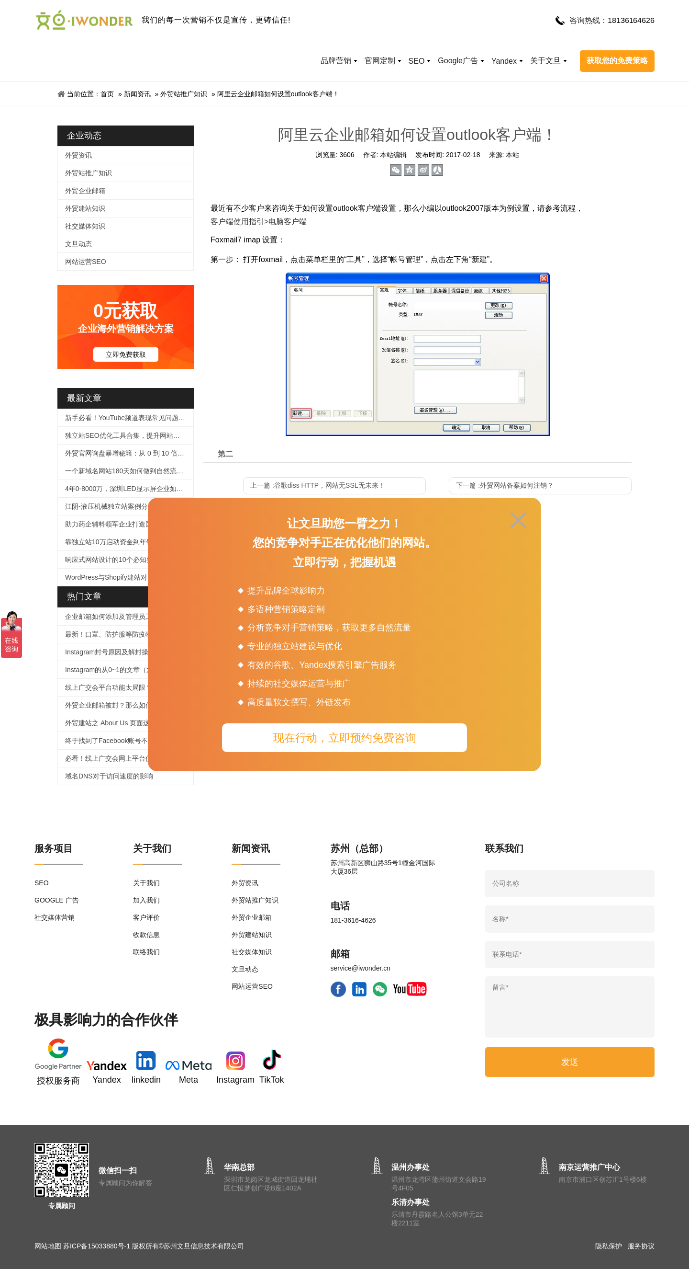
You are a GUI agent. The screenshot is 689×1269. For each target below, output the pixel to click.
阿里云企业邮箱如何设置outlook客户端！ (278, 94)
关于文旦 (545, 61)
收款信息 (146, 934)
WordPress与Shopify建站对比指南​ (116, 577)
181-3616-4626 (353, 920)
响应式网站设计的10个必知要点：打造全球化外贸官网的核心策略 (129, 559)
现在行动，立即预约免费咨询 (344, 738)
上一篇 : (317, 485)
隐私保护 (608, 1246)
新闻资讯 (137, 94)
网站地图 (47, 1246)
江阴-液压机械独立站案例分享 (110, 506)
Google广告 (458, 61)
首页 (107, 94)
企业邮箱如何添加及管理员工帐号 (115, 616)
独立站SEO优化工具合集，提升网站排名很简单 (129, 435)
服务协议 (641, 1246)
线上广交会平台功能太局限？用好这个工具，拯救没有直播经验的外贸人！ (129, 687)
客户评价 (146, 917)
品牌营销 (336, 61)
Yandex (504, 61)
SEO (417, 61)
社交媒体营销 (54, 917)
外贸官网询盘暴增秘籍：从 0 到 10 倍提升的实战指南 (129, 453)
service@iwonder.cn (361, 968)
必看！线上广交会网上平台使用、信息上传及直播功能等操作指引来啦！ (129, 758)
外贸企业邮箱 (85, 190)
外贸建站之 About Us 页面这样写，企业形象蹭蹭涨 (129, 723)
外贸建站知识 (85, 208)
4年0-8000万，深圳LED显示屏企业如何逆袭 (129, 488)
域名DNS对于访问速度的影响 (109, 776)
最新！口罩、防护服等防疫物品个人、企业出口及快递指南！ (129, 634)
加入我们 (146, 900)
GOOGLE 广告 (56, 900)
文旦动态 (78, 244)
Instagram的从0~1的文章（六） (112, 670)
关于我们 (146, 883)
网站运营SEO (85, 261)
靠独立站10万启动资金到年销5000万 (120, 542)
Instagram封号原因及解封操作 (110, 652)
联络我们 (146, 952)
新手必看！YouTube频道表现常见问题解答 (128, 418)
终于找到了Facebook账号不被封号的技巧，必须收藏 (129, 740)
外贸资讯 (78, 155)
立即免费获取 (126, 354)
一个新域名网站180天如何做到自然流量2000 (129, 471)
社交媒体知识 (85, 226)
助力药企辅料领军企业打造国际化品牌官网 (128, 524)
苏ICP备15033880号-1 (96, 1246)
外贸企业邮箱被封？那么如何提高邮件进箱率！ (129, 705)
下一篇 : (505, 485)
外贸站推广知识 (183, 94)
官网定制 (380, 61)
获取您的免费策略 (617, 61)
